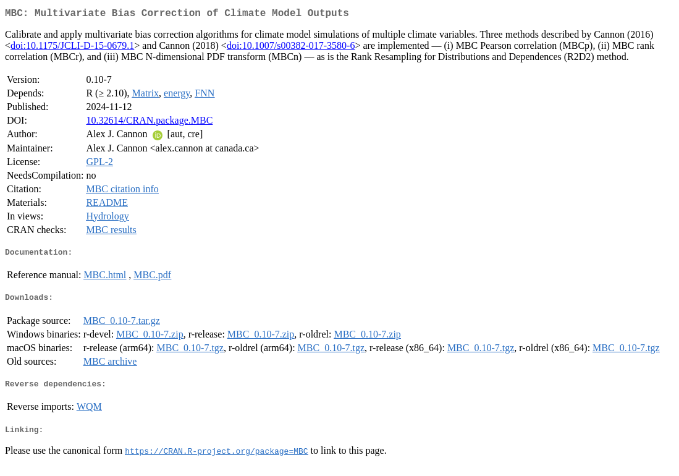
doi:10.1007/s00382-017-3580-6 (291, 48)
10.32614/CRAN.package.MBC (149, 122)
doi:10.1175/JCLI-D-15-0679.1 (72, 48)
